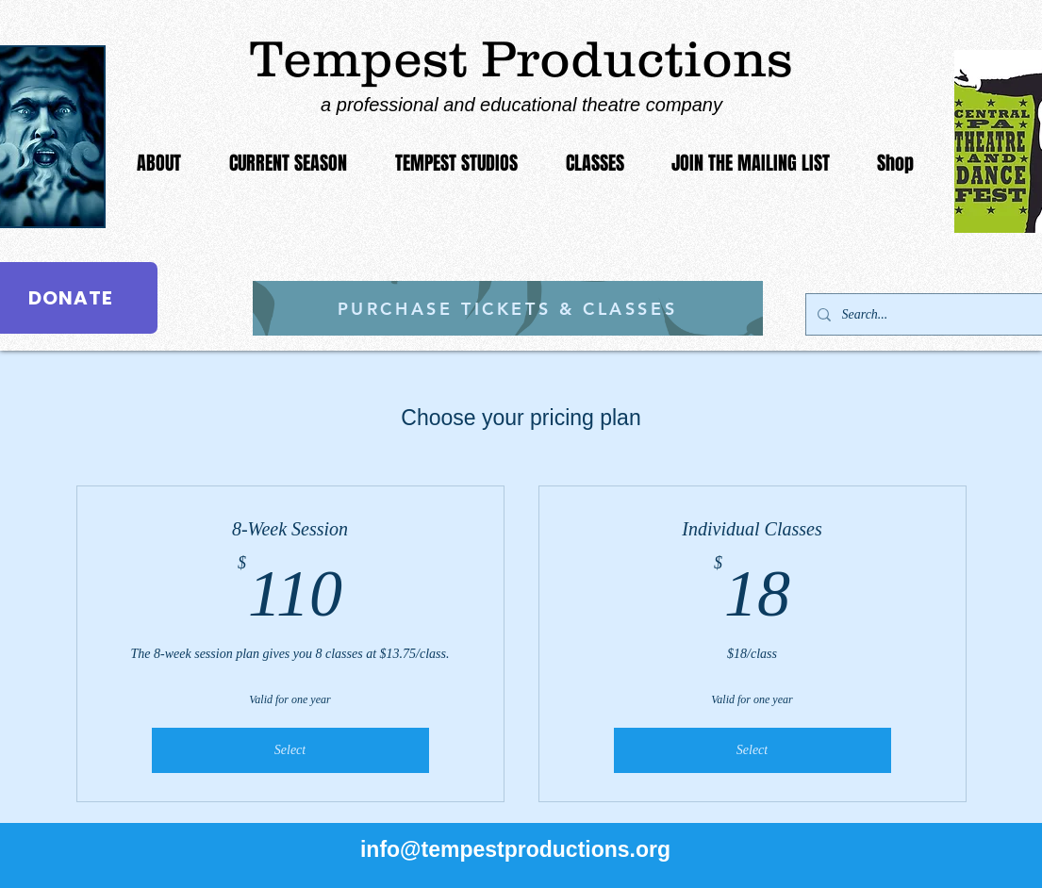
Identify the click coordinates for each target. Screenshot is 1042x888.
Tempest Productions (521, 58)
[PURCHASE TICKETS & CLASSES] (508, 308)
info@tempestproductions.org (515, 849)
